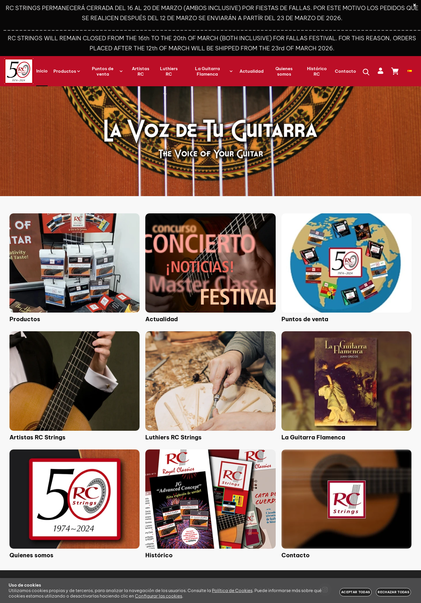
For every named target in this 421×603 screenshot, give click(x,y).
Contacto (295, 555)
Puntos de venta (304, 319)
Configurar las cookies (158, 596)
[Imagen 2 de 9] (210, 263)
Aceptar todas (355, 592)
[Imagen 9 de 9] (346, 499)
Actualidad (161, 319)
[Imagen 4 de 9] (74, 380)
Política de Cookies (232, 590)
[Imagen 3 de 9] (346, 263)
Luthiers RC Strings (173, 437)
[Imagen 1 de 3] (210, 141)
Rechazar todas (393, 592)
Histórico (159, 555)
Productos (24, 319)
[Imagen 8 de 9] (210, 499)
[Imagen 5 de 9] (210, 380)
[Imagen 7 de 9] (74, 499)
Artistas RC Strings (37, 437)
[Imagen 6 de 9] (346, 380)
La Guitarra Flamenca (313, 437)
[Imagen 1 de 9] (74, 263)
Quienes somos (31, 555)
